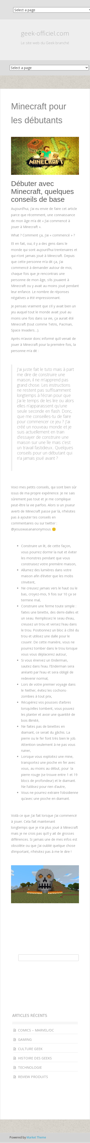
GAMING (25, 1039)
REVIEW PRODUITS (33, 1076)
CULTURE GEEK (30, 1049)
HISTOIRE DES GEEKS (35, 1058)
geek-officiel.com (45, 33)
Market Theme (36, 1137)
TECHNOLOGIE (30, 1067)
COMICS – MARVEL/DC (36, 1030)
